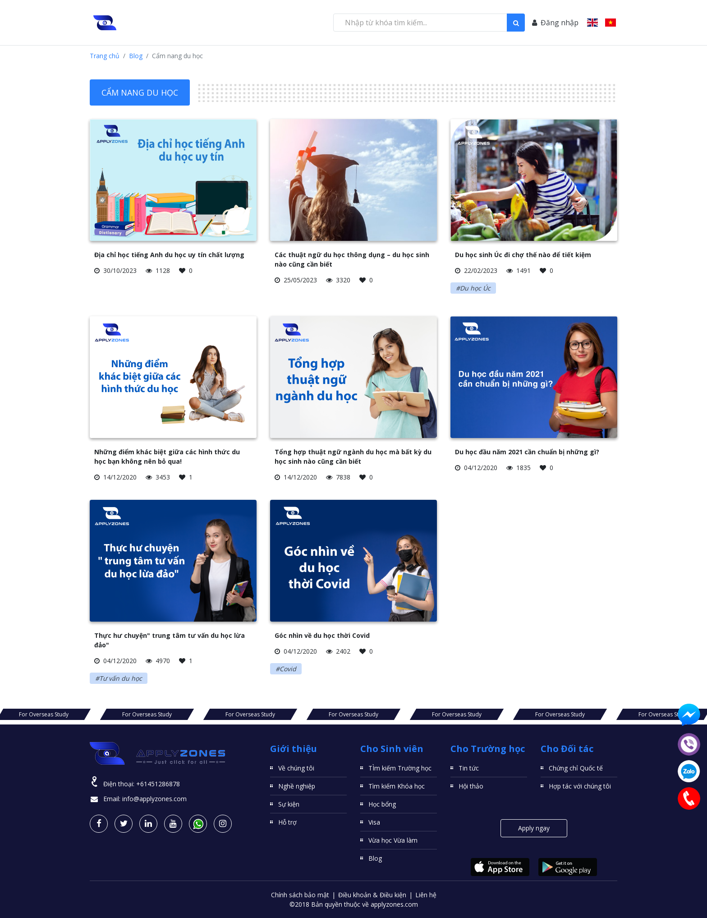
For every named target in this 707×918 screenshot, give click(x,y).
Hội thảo (471, 786)
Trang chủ (104, 55)
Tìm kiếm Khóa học (396, 786)
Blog (135, 55)
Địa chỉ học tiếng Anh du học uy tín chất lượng (169, 254)
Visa (374, 822)
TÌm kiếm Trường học (400, 768)
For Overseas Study (44, 714)
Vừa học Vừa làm (393, 840)
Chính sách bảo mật (300, 894)
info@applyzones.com (154, 798)
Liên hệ (425, 894)
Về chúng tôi (296, 768)
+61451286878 (158, 784)
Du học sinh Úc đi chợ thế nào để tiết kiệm (523, 254)
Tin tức (469, 768)
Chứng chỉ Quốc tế (576, 768)
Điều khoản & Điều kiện (372, 894)
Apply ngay (534, 828)
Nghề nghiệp (296, 786)
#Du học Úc (473, 288)
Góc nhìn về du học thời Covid (322, 635)
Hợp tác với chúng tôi (580, 786)
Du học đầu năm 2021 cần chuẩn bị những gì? (527, 451)
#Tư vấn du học (118, 678)
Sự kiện (288, 804)
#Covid (285, 668)
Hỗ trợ (287, 822)
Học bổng (382, 804)
